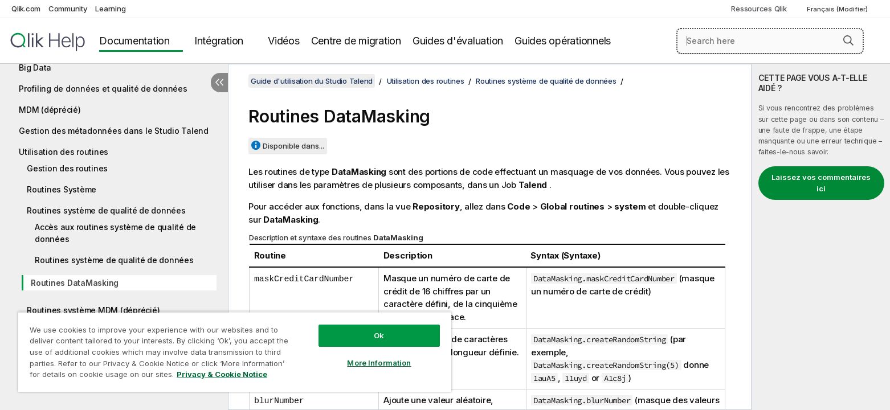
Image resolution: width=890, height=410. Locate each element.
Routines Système (61, 189)
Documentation (134, 41)
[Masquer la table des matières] (219, 82)
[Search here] (770, 41)
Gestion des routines (67, 168)
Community (68, 8)
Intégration (218, 41)
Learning (110, 8)
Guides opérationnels (563, 41)
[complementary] (821, 237)
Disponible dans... (293, 145)
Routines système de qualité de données (106, 210)
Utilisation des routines (63, 152)
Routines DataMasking (75, 283)
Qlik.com (25, 8)
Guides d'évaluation (458, 41)
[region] (234, 351)
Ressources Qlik (758, 8)
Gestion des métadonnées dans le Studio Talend (114, 131)
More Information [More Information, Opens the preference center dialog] (379, 362)
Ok (379, 335)
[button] (848, 40)
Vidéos (284, 41)
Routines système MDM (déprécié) (93, 310)
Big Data (35, 67)
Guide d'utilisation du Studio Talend (312, 80)
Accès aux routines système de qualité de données (115, 233)
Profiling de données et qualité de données (103, 88)
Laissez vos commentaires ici (821, 183)
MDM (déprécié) (50, 109)
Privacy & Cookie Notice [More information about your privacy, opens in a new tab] (222, 374)
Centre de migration (356, 41)
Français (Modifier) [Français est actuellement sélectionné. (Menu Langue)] (838, 9)
